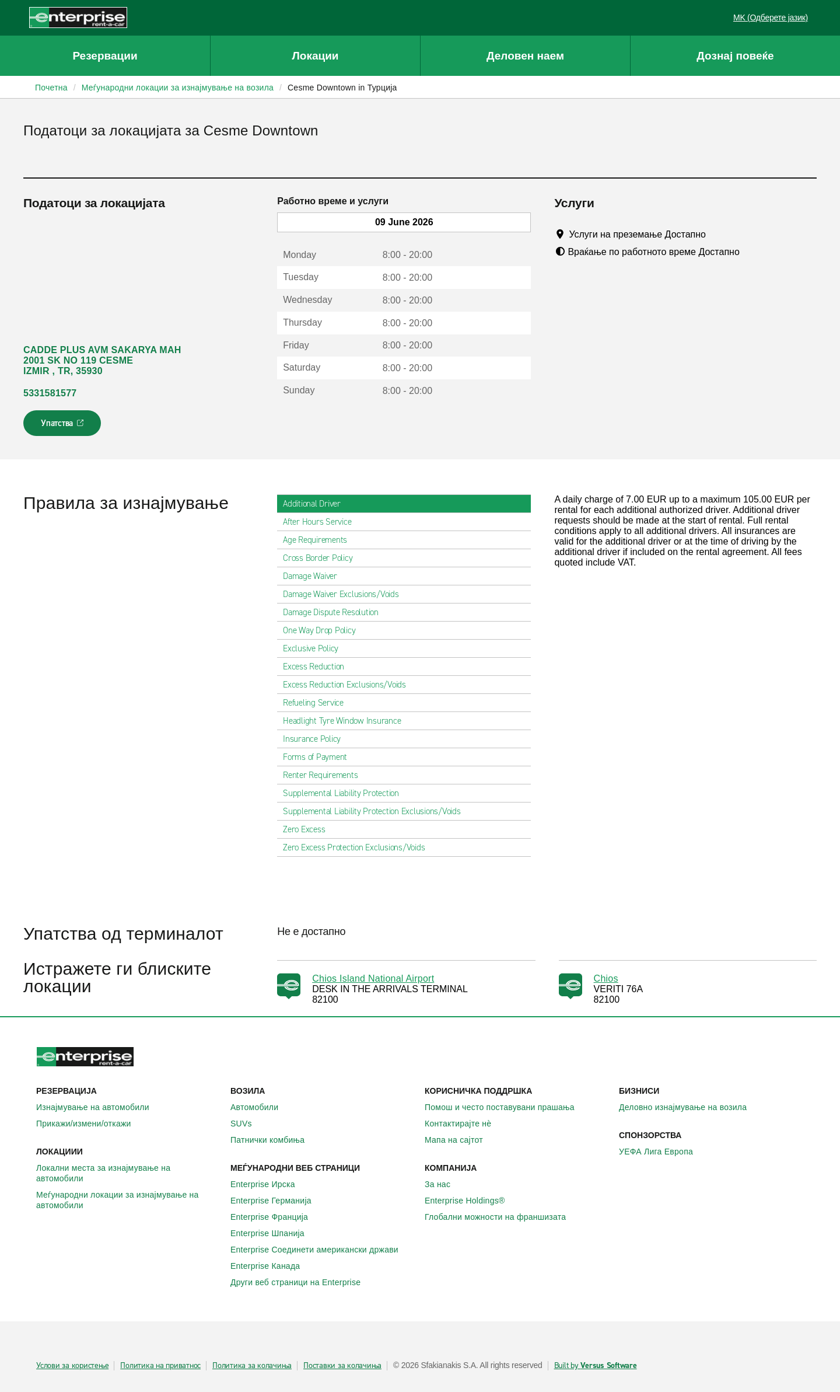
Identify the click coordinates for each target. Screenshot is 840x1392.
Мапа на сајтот (460, 1140)
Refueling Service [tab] (318, 703)
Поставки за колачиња (342, 1365)
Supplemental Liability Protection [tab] (345, 793)
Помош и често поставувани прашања (506, 1107)
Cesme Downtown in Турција (342, 87)
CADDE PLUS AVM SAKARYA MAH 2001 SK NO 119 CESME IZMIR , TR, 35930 (102, 360)
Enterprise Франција (275, 1217)
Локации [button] (315, 56)
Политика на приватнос (160, 1365)
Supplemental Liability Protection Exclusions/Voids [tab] (376, 811)
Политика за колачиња (252, 1365)
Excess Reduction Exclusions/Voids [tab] (349, 684)
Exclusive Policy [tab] (315, 648)
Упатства (63, 426)
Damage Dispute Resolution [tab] (335, 612)
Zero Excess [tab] (308, 829)
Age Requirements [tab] (319, 540)
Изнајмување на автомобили (99, 1107)
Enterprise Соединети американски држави (320, 1249)
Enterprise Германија (277, 1200)
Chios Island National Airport (373, 978)
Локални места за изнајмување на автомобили (128, 1173)
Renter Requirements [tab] (325, 775)
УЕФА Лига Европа (662, 1151)
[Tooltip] (716, 234)
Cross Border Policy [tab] (322, 558)
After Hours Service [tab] (321, 522)
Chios (606, 978)
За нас (444, 1184)
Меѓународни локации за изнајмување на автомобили (128, 1200)
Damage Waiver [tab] (314, 576)
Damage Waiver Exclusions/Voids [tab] (345, 594)
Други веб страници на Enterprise (301, 1282)
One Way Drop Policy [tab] (324, 630)
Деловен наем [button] (525, 56)
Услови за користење (72, 1365)
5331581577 (49, 393)
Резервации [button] (104, 56)
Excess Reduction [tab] (318, 666)
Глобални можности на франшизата (502, 1217)
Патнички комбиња (273, 1140)
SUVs (247, 1123)
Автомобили (260, 1107)
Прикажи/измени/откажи (90, 1123)
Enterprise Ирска (269, 1184)
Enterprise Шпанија (273, 1233)
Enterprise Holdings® (471, 1200)
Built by (595, 1365)
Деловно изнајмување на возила (689, 1107)
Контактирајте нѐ (464, 1123)
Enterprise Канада (271, 1266)
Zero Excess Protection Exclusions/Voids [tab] (358, 847)
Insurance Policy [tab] (316, 739)
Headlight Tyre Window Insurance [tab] (346, 721)
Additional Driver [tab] (316, 504)
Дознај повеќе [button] (735, 56)
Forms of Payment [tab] (319, 757)
